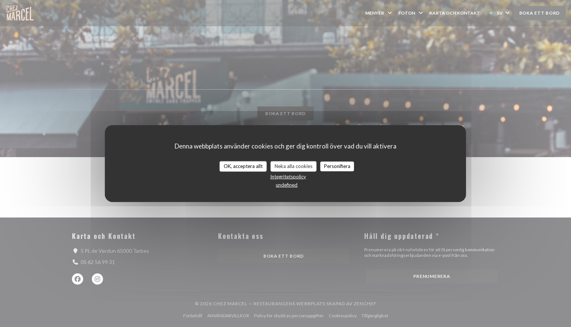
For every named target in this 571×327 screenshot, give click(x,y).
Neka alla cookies (293, 166)
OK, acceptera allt (243, 166)
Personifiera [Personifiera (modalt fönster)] (337, 166)
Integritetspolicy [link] (288, 176)
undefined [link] (286, 185)
